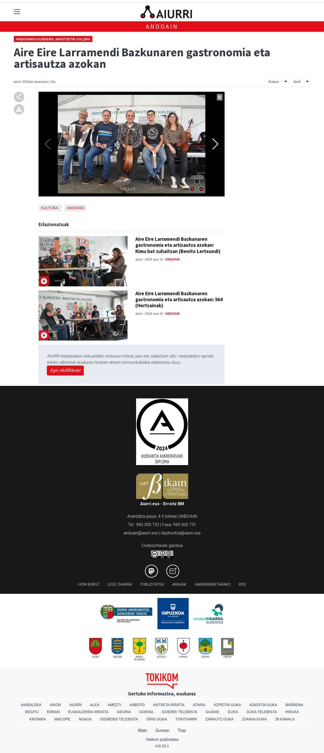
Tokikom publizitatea (161, 739)
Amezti (114, 705)
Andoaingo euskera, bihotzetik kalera (53, 39)
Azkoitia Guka (263, 705)
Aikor (55, 705)
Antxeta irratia (169, 705)
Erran (53, 712)
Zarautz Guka (219, 719)
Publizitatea (152, 584)
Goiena (146, 712)
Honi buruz (88, 584)
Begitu (32, 712)
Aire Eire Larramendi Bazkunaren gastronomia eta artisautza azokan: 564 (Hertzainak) (179, 299)
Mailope (62, 719)
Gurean (162, 730)
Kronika (37, 719)
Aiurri (75, 705)
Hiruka (292, 712)
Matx (142, 730)
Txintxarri (186, 719)
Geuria (124, 712)
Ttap (182, 730)
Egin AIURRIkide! (65, 370)
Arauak (179, 584)
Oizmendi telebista (119, 719)
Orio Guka (157, 719)
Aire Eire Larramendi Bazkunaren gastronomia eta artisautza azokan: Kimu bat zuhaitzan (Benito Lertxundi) (177, 245)
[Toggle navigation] (17, 11)
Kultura (49, 208)
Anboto (137, 705)
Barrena (294, 705)
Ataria (199, 705)
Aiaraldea (31, 705)
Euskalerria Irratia (88, 712)
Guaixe (212, 712)
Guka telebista (261, 712)
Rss (242, 584)
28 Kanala (285, 719)
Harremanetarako (213, 584)
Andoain (162, 26)
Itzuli (297, 82)
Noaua (85, 719)
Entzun (274, 82)
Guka (233, 712)
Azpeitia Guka (227, 705)
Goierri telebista (179, 712)
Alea (94, 705)
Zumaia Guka (254, 719)
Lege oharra (120, 584)
